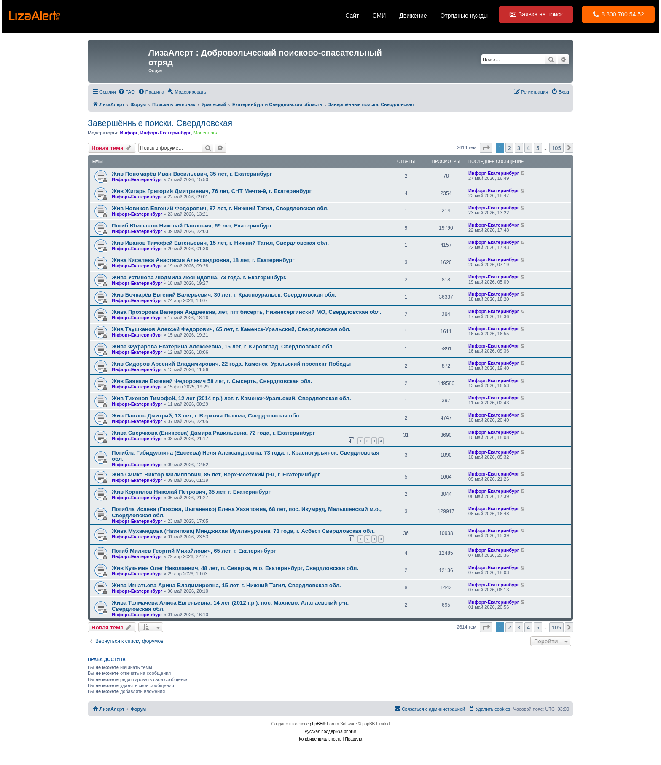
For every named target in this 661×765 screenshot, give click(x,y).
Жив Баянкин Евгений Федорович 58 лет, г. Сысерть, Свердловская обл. (212, 381)
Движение (413, 15)
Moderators (205, 132)
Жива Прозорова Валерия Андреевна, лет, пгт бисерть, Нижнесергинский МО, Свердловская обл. (247, 312)
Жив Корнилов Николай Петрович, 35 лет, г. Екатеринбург (191, 492)
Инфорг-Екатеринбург (165, 132)
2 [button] (509, 148)
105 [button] (556, 148)
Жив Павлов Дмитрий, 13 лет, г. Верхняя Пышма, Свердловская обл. (206, 415)
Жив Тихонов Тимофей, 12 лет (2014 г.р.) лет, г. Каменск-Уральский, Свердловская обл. (231, 398)
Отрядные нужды (464, 15)
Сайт (352, 15)
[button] (486, 148)
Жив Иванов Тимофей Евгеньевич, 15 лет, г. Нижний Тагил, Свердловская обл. (220, 243)
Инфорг (128, 132)
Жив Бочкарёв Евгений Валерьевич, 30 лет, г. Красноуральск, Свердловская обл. (224, 295)
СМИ (379, 15)
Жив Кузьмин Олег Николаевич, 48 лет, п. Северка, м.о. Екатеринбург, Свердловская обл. (235, 568)
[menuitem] (126, 92)
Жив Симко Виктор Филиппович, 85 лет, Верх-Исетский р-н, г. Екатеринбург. (216, 474)
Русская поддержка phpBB (330, 731)
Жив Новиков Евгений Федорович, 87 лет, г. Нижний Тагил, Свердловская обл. (220, 208)
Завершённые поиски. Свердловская (160, 123)
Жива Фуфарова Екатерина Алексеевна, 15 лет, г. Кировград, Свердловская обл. (223, 346)
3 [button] (518, 148)
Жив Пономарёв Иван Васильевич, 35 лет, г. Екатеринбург (192, 174)
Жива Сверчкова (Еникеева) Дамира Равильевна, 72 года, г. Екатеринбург (213, 433)
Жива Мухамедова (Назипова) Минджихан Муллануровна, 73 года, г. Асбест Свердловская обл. (243, 531)
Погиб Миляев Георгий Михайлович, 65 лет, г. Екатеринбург (194, 551)
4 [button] (528, 148)
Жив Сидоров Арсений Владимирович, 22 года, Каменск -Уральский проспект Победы (231, 364)
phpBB (316, 724)
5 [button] (537, 148)
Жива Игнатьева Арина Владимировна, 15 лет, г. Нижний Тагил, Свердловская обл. (226, 585)
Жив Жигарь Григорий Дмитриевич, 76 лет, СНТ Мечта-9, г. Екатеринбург (212, 191)
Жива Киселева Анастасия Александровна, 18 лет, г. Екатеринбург (203, 260)
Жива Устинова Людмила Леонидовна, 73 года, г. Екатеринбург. (199, 277)
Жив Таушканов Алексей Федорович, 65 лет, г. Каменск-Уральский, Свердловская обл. (231, 329)
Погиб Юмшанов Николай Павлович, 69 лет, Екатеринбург (192, 225)
